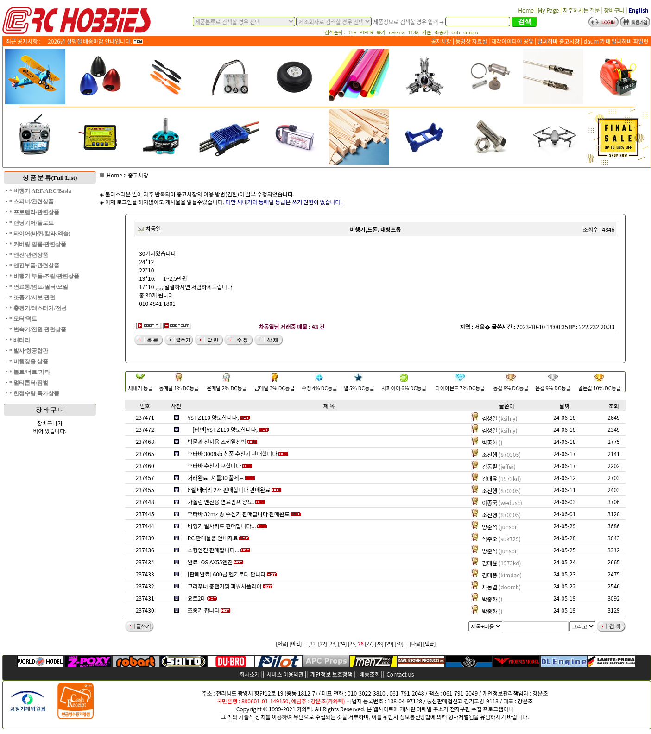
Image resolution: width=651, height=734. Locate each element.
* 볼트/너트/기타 (29, 372)
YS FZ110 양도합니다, (213, 417)
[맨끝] (429, 643)
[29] (389, 643)
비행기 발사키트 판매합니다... (222, 526)
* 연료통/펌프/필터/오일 (38, 287)
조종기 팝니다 (204, 610)
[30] (399, 643)
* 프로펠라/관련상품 (34, 212)
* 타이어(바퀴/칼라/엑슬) (39, 233)
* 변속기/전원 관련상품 (37, 329)
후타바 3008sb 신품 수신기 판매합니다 (233, 453)
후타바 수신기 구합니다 (214, 465)
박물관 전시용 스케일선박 (217, 441)
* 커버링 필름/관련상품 (37, 244)
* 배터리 (19, 340)
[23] (332, 643)
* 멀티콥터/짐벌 (28, 383)
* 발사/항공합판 (28, 351)
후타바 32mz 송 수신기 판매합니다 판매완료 (239, 514)
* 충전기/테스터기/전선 (38, 308)
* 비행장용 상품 (28, 361)
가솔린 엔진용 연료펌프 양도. (221, 502)
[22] (322, 643)
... (305, 643)
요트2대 (197, 598)
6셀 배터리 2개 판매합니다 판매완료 (229, 490)
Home (111, 175)
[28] (379, 643)
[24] (342, 643)
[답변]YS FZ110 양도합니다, (225, 429)
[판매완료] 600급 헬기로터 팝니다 (227, 574)
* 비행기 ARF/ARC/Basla (40, 191)
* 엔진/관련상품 (28, 255)
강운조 (540, 693)
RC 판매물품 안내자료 (213, 538)
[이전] (296, 643)
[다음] (416, 643)
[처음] (282, 643)
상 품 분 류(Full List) (50, 177)
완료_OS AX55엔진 (210, 562)
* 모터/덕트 (23, 319)
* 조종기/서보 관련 (32, 297)
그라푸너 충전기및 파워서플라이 (225, 586)
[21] (312, 643)
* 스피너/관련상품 (31, 201)
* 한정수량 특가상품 (34, 393)
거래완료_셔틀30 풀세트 (216, 477)
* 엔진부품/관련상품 (34, 265)
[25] (352, 643)
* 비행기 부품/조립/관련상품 (44, 276)
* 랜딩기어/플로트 (31, 223)
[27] (369, 643)
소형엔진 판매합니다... (214, 550)
